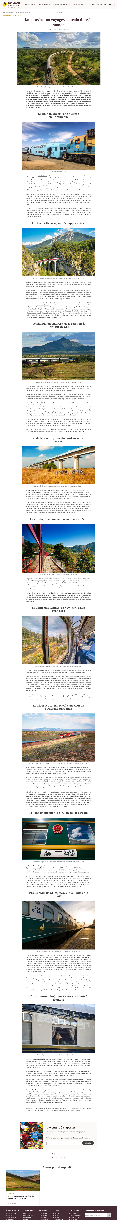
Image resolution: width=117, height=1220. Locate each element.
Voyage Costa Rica (43, 1217)
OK (109, 1215)
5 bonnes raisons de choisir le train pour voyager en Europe (21, 1197)
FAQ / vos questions (73, 1217)
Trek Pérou (56, 1213)
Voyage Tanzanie (43, 1215)
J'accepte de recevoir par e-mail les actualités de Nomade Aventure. (68, 1138)
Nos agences (9, 1215)
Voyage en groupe (28, 1213)
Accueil (5, 12)
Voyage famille (27, 1217)
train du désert (42, 176)
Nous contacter (72, 1213)
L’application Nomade (74, 1215)
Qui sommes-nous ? (11, 1213)
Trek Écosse (56, 1217)
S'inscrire (88, 1143)
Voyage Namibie (43, 1213)
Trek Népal (56, 1215)
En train (59, 12)
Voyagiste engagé (11, 1217)
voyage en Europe (43, 305)
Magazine (10, 12)
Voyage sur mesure (28, 1215)
